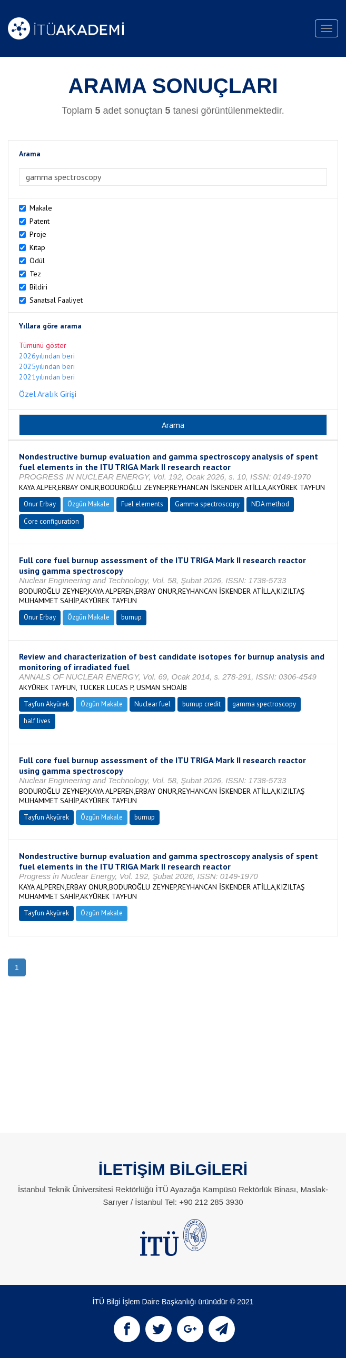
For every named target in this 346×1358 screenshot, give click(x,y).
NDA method (270, 504)
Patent (39, 221)
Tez (35, 273)
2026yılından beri (47, 356)
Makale (40, 208)
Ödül (37, 260)
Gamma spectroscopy (207, 504)
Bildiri (38, 287)
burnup (131, 617)
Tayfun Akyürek (46, 704)
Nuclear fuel (152, 704)
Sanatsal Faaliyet (56, 300)
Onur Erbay (40, 504)
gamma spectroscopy (264, 704)
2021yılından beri (47, 377)
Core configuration (51, 521)
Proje (37, 234)
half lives (37, 720)
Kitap (37, 247)
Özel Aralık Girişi (47, 393)
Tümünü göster (42, 345)
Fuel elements (142, 504)
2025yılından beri (47, 366)
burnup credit (201, 704)
